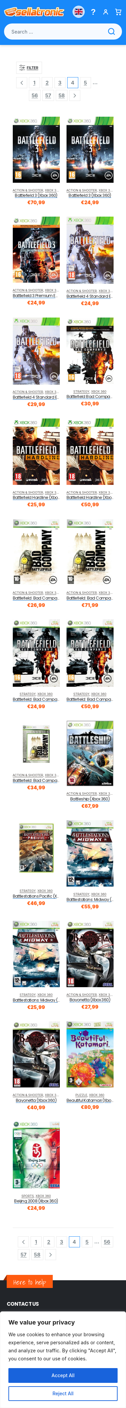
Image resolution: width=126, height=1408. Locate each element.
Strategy (81, 391)
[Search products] (63, 31)
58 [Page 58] (61, 95)
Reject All (62, 1393)
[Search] (111, 31)
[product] (36, 150)
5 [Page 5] (85, 82)
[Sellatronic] (34, 11)
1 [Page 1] (34, 82)
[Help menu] (93, 12)
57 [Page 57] (48, 95)
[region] (63, 1359)
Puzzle (81, 1095)
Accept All (62, 1375)
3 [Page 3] (59, 82)
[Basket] (118, 12)
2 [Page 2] (46, 82)
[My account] (106, 12)
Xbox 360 (52, 190)
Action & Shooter (28, 190)
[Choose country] (79, 12)
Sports (28, 1196)
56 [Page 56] (35, 95)
